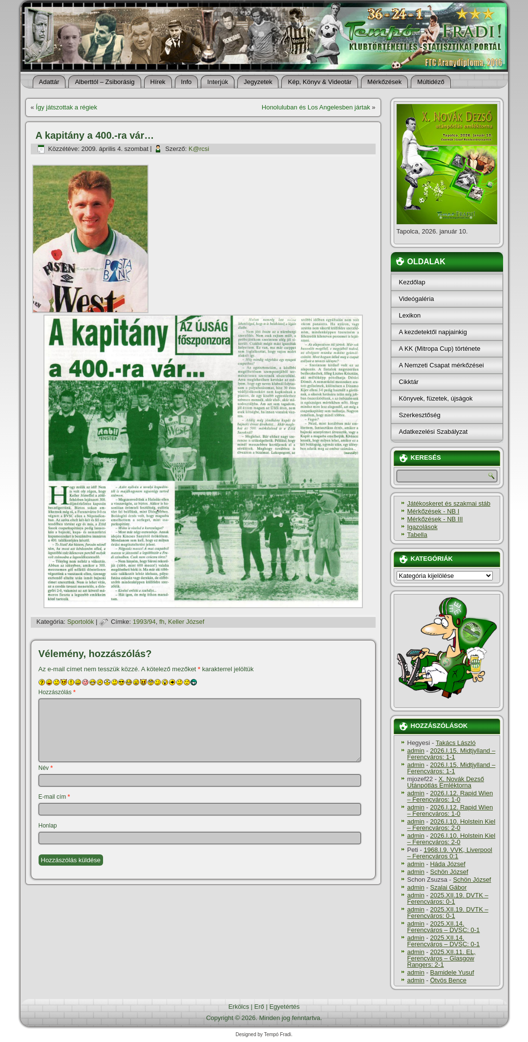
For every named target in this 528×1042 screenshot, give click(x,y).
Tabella (417, 534)
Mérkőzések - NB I (433, 511)
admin (415, 750)
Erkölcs (238, 1006)
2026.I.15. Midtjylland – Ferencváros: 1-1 (451, 754)
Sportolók (80, 621)
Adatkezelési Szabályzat (433, 431)
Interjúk (217, 81)
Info (186, 81)
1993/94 (144, 621)
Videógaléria (416, 298)
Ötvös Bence (448, 980)
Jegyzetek (258, 81)
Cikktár (409, 381)
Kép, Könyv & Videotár (320, 81)
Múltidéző (430, 81)
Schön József (449, 871)
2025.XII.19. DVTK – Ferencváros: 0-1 (447, 898)
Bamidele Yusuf (452, 972)
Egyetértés (284, 1006)
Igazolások (422, 527)
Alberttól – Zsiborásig (104, 81)
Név (46, 768)
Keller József (186, 621)
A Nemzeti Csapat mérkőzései (441, 365)
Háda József (447, 864)
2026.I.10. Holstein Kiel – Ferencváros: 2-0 (451, 824)
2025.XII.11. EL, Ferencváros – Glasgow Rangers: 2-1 (441, 958)
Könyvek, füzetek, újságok (436, 398)
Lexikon (410, 315)
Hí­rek (158, 81)
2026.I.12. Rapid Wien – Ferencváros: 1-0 (450, 796)
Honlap (48, 825)
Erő (259, 1006)
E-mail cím (54, 796)
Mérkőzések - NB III (435, 519)
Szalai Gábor (448, 887)
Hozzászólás (57, 692)
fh (162, 621)
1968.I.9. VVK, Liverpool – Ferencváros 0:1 (449, 853)
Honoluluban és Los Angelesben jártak (316, 107)
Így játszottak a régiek (66, 107)
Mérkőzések (384, 81)
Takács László (456, 742)
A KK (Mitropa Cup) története (440, 348)
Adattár (49, 81)
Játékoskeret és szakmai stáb (449, 503)
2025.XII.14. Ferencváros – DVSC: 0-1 (443, 927)
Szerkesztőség (420, 415)
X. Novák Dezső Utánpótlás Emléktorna (446, 782)
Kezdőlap (412, 282)
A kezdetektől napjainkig (433, 332)
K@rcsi (199, 148)
